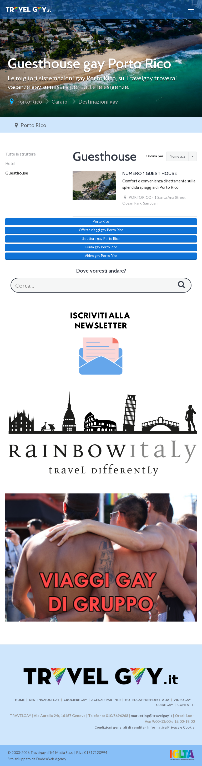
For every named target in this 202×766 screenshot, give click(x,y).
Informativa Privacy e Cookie (171, 727)
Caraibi (60, 101)
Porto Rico (29, 101)
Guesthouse (16, 173)
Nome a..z (177, 156)
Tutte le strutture (20, 154)
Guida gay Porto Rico (101, 247)
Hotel (10, 163)
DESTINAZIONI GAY (44, 700)
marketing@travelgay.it (151, 715)
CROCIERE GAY (75, 700)
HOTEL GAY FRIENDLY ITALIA (147, 700)
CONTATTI (186, 705)
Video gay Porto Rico (101, 256)
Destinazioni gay (98, 101)
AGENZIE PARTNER (106, 700)
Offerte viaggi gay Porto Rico (101, 230)
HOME (20, 700)
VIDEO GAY (182, 700)
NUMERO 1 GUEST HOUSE (149, 173)
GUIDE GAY (164, 705)
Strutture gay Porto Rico (101, 238)
